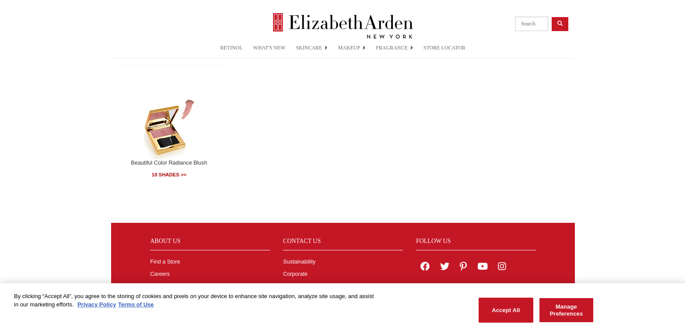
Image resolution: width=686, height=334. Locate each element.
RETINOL (231, 48)
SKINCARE (311, 48)
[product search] (531, 24)
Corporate (295, 274)
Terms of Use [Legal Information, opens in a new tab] (136, 307)
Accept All (506, 312)
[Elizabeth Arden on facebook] (425, 267)
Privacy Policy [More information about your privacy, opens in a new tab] (96, 307)
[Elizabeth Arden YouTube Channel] (482, 267)
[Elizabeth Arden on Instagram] (502, 267)
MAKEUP (351, 48)
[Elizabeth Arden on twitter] (445, 267)
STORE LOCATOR (445, 48)
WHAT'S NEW (269, 48)
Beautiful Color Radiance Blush (169, 163)
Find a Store (165, 262)
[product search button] (560, 24)
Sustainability (299, 262)
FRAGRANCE (394, 48)
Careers (160, 274)
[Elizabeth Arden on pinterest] (463, 267)
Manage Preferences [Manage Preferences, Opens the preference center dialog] (566, 313)
